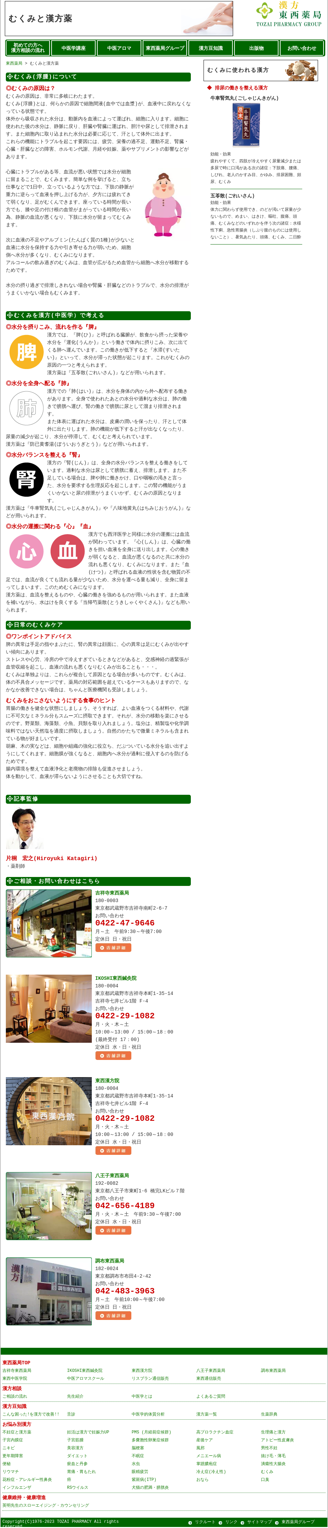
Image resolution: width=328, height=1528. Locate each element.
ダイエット (77, 1457)
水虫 (136, 1465)
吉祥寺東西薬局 (112, 892)
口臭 (265, 1481)
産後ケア (204, 1441)
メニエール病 (208, 1457)
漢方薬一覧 (206, 1415)
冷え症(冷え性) (211, 1473)
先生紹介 (75, 1397)
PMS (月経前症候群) (151, 1433)
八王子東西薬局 (112, 1176)
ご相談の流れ (14, 1397)
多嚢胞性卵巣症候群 (150, 1441)
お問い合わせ (301, 48)
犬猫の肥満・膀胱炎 (150, 1489)
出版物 (256, 48)
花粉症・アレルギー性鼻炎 (27, 1481)
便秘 (6, 1465)
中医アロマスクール (85, 1380)
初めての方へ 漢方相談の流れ (28, 48)
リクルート (205, 1523)
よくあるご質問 (210, 1397)
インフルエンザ (16, 1489)
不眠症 (138, 1457)
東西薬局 (14, 63)
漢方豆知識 (211, 48)
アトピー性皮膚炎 (277, 1441)
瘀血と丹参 (77, 1465)
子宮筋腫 (75, 1441)
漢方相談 (12, 1389)
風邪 (200, 1449)
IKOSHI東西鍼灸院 (115, 978)
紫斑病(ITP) (144, 1481)
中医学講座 (74, 48)
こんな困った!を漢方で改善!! (30, 1415)
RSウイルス (77, 1489)
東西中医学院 (14, 1380)
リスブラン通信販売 (150, 1380)
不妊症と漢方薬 (16, 1433)
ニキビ (8, 1449)
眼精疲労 (140, 1473)
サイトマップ (259, 1523)
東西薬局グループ (165, 48)
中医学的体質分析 (148, 1415)
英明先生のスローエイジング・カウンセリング (45, 1506)
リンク (231, 1523)
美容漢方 (75, 1449)
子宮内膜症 (12, 1441)
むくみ (267, 1473)
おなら (202, 1481)
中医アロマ (119, 48)
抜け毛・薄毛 (273, 1457)
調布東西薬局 (109, 1262)
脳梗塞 (138, 1449)
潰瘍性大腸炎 (273, 1465)
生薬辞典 (269, 1415)
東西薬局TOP (16, 1364)
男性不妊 (269, 1449)
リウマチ (10, 1473)
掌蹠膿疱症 (206, 1465)
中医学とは (142, 1397)
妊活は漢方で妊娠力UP (88, 1433)
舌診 (71, 1415)
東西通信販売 (208, 1380)
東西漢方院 (107, 1081)
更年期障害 (12, 1457)
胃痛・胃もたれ (81, 1473)
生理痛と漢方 (273, 1433)
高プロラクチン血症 (214, 1433)
